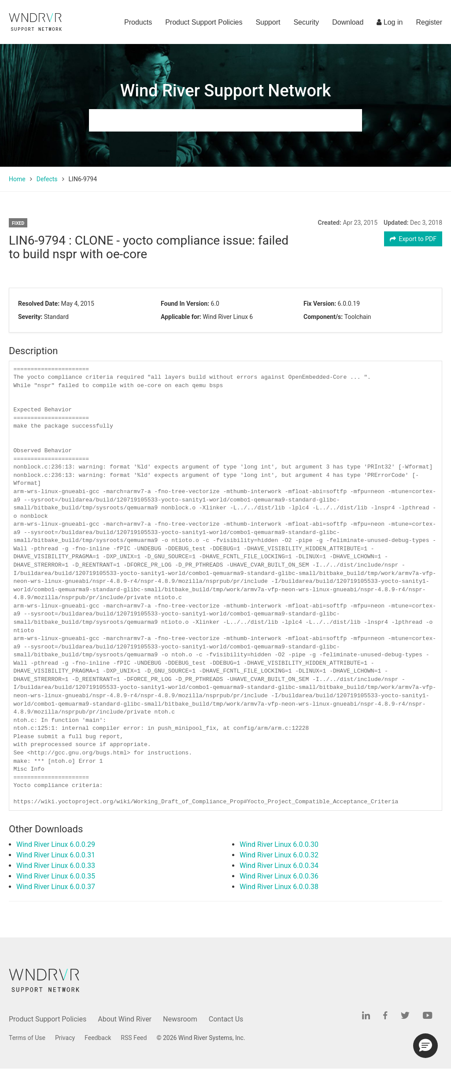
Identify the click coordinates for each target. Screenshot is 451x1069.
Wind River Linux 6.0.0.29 (55, 844)
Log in (390, 22)
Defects (47, 179)
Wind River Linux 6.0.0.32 (279, 855)
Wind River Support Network (225, 90)
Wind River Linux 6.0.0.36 (279, 876)
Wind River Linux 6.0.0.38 (279, 886)
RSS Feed (134, 1037)
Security (306, 22)
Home (17, 179)
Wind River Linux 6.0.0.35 (55, 876)
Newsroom (180, 1019)
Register (429, 22)
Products (138, 22)
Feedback (98, 1037)
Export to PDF (413, 238)
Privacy (65, 1037)
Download (347, 22)
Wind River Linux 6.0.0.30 (279, 844)
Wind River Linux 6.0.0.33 (55, 865)
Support (267, 22)
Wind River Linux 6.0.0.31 (55, 855)
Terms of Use (27, 1037)
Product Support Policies (203, 22)
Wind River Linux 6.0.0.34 (279, 865)
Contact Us (226, 1019)
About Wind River (125, 1019)
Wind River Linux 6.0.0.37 (55, 886)
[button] (425, 1045)
